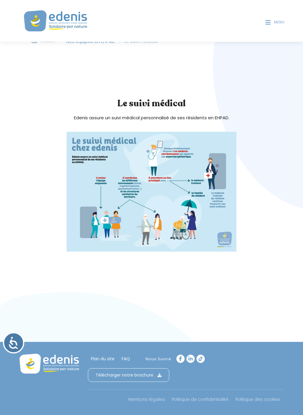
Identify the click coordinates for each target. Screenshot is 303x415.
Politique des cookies (258, 399)
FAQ (126, 359)
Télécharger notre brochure (129, 375)
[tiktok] (200, 359)
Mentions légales (146, 399)
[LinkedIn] (190, 359)
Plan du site (103, 359)
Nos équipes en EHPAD (90, 42)
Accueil (47, 42)
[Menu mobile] (275, 22)
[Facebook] (180, 359)
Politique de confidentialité (200, 399)
